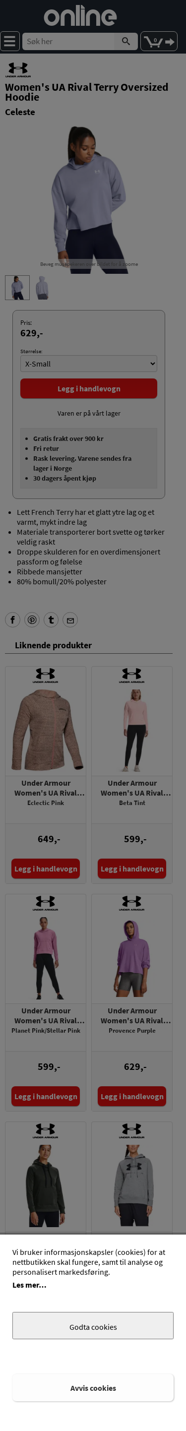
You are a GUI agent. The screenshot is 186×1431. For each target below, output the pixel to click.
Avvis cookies (93, 1388)
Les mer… (29, 1285)
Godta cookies (93, 1327)
